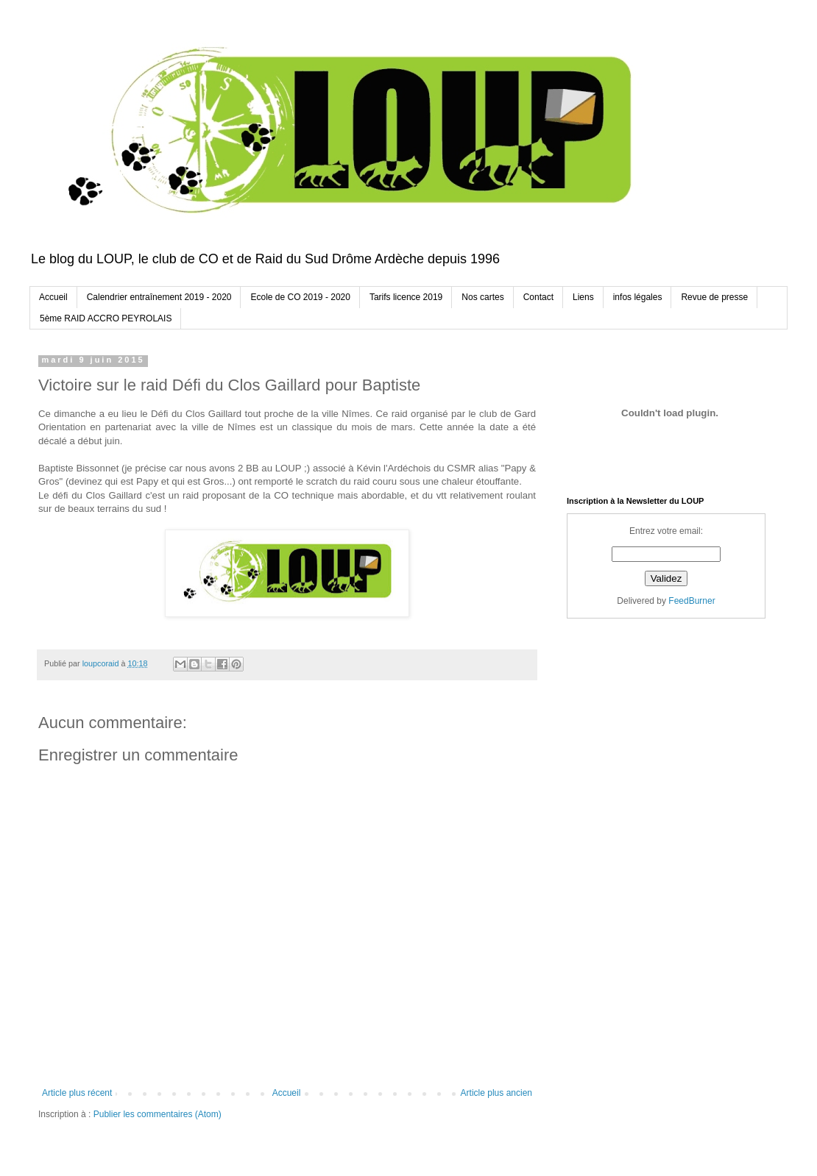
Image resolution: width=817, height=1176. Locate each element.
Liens (583, 297)
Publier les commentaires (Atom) (157, 1114)
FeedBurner (691, 601)
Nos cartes (482, 297)
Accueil (53, 297)
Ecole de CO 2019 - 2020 (300, 297)
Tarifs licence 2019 (405, 297)
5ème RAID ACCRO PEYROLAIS (105, 318)
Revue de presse (714, 297)
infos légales (637, 297)
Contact (538, 297)
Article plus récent (77, 1093)
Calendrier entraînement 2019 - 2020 (159, 297)
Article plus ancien (496, 1093)
